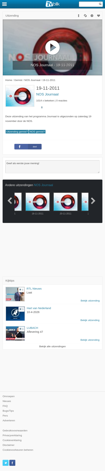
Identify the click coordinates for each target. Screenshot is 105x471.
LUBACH (32, 327)
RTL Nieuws (34, 288)
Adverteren (9, 420)
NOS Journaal (47, 94)
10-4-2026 (33, 312)
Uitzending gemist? (17, 131)
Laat (29, 292)
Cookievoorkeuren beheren (18, 449)
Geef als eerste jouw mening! (52, 166)
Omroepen (9, 396)
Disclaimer (8, 445)
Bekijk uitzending (90, 300)
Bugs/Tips (8, 410)
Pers (5, 415)
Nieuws (7, 401)
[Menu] (4, 4)
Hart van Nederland (39, 308)
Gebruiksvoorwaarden (15, 430)
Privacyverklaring (12, 435)
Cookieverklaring (12, 440)
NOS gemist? (37, 131)
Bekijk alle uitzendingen (52, 346)
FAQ (5, 406)
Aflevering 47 (35, 331)
